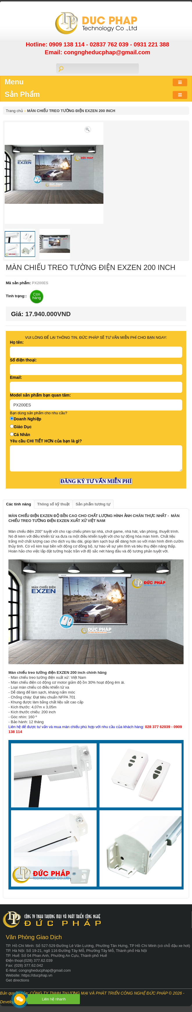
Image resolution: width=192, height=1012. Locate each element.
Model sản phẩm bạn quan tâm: (40, 395)
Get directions (17, 980)
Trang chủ (14, 111)
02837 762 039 (110, 44)
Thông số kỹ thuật (53, 504)
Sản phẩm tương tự (93, 504)
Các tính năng (18, 504)
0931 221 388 (151, 44)
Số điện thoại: (23, 360)
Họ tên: (17, 342)
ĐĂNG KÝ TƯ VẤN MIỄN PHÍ (96, 481)
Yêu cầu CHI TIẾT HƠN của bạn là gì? (46, 441)
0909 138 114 (67, 44)
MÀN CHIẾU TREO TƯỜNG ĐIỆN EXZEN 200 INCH (71, 111)
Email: (16, 377)
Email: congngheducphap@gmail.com (97, 52)
